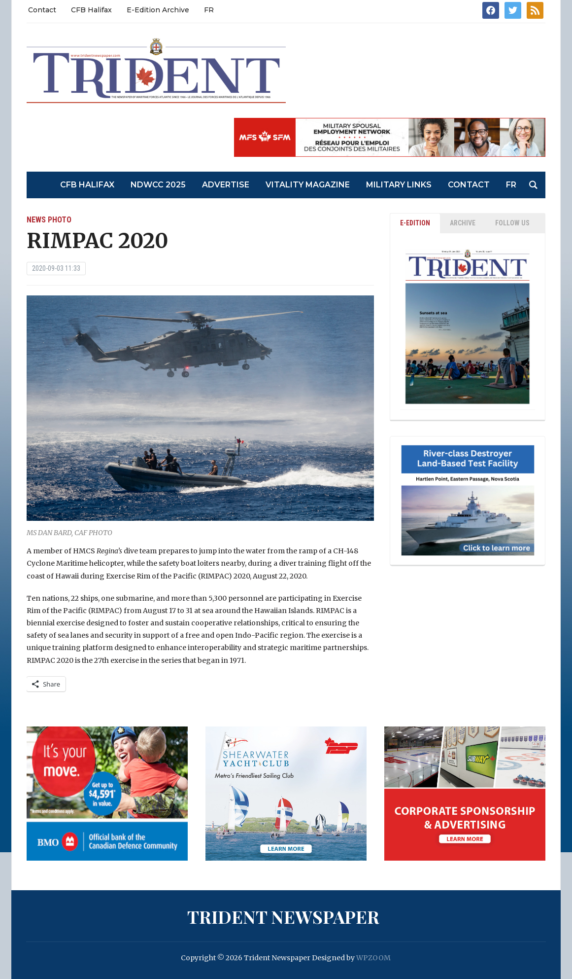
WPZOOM (373, 957)
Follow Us (512, 223)
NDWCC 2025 (158, 184)
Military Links (399, 184)
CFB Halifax (91, 9)
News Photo (49, 219)
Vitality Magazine (308, 184)
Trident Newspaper (283, 916)
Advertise (225, 184)
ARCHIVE (462, 223)
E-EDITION (415, 223)
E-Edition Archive (158, 9)
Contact (42, 9)
